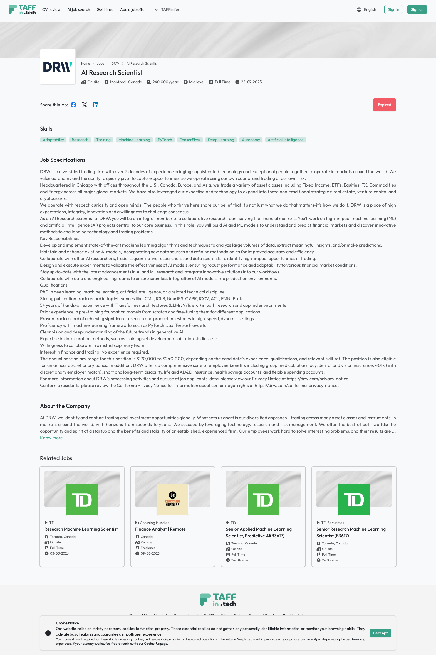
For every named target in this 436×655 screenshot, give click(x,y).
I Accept (380, 633)
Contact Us (151, 643)
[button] (167, 9)
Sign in (393, 9)
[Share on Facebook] (73, 104)
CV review (51, 9)
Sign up (417, 9)
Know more (51, 437)
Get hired (105, 9)
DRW (115, 63)
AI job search (78, 9)
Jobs (100, 63)
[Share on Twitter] (84, 104)
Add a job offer (133, 9)
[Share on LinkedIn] (95, 104)
